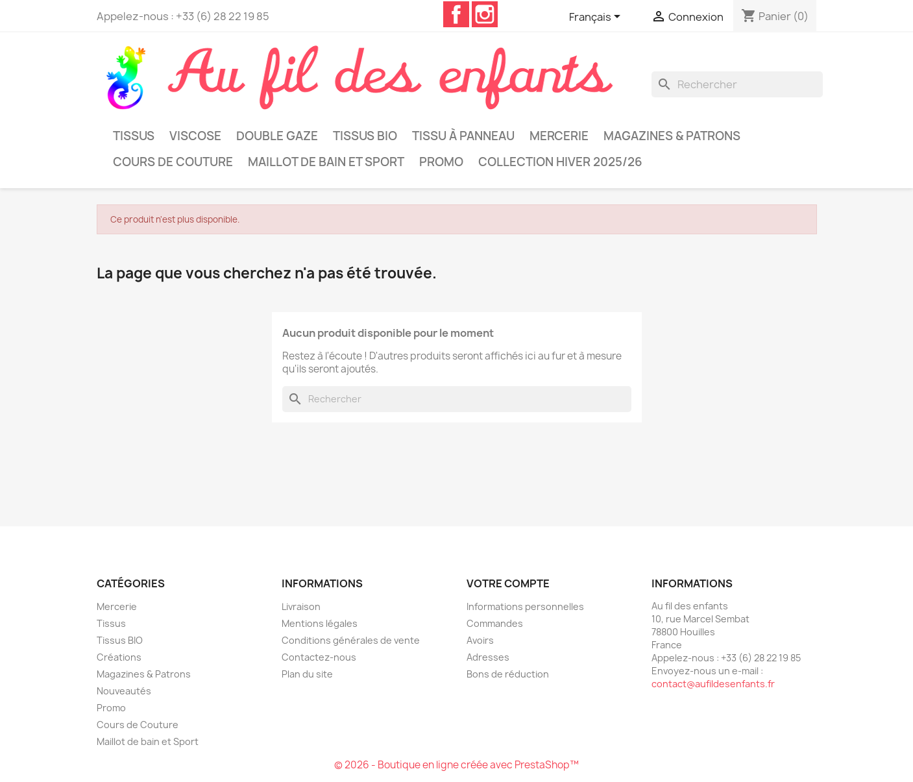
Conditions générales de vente (351, 640)
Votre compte (508, 583)
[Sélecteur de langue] (597, 17)
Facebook (456, 14)
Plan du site (307, 674)
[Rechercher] (737, 84)
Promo (441, 162)
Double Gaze (277, 136)
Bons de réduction (508, 674)
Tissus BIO (365, 136)
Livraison (301, 606)
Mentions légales (320, 623)
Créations (119, 657)
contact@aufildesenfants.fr (713, 684)
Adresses (488, 657)
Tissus (133, 136)
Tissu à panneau (463, 136)
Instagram (485, 14)
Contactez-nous (319, 657)
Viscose (195, 136)
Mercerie (559, 136)
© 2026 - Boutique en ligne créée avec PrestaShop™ (456, 765)
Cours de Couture (173, 162)
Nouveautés (124, 691)
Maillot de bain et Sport (326, 162)
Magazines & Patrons (671, 136)
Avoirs (480, 640)
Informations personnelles (525, 606)
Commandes (495, 623)
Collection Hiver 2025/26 (560, 162)
